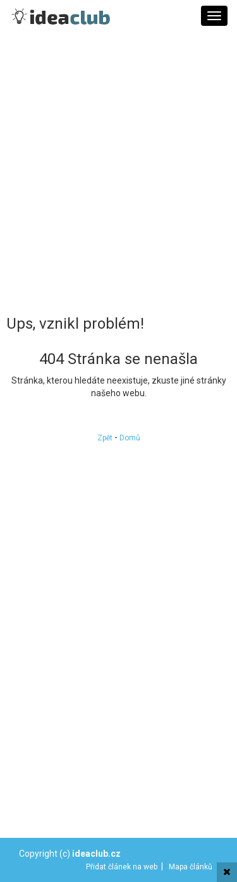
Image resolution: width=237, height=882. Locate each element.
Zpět (104, 437)
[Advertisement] (118, 172)
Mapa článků (190, 866)
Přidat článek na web (121, 866)
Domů (129, 437)
